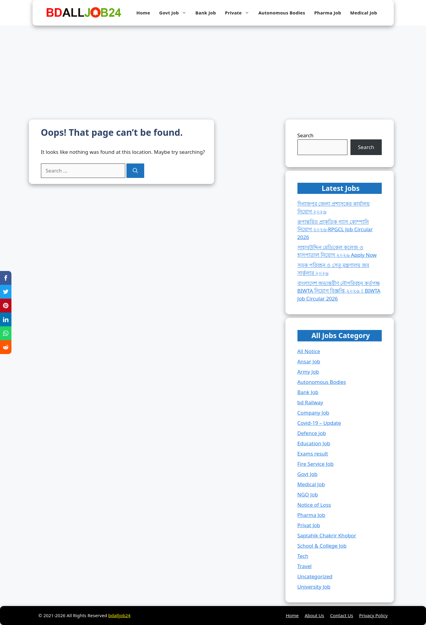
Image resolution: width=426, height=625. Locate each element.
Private (239, 13)
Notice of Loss (314, 504)
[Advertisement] (213, 71)
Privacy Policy (373, 615)
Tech (303, 555)
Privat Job (308, 525)
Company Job (313, 412)
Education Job (313, 443)
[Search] (135, 170)
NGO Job (307, 494)
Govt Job (175, 13)
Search (305, 135)
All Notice (308, 351)
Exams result (312, 453)
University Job (314, 586)
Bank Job (205, 13)
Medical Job (363, 13)
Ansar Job (308, 361)
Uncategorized (315, 576)
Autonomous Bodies (281, 13)
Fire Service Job (315, 463)
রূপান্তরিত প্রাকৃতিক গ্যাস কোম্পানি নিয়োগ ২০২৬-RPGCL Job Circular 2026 (335, 229)
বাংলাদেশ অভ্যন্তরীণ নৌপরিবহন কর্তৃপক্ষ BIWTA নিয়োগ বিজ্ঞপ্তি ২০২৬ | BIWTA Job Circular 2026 (339, 291)
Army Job (308, 371)
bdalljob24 (119, 615)
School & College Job (322, 545)
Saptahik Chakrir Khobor (326, 535)
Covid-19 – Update (319, 422)
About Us (314, 615)
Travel (304, 566)
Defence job (311, 433)
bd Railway (310, 402)
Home (143, 13)
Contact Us (341, 615)
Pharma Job (327, 13)
